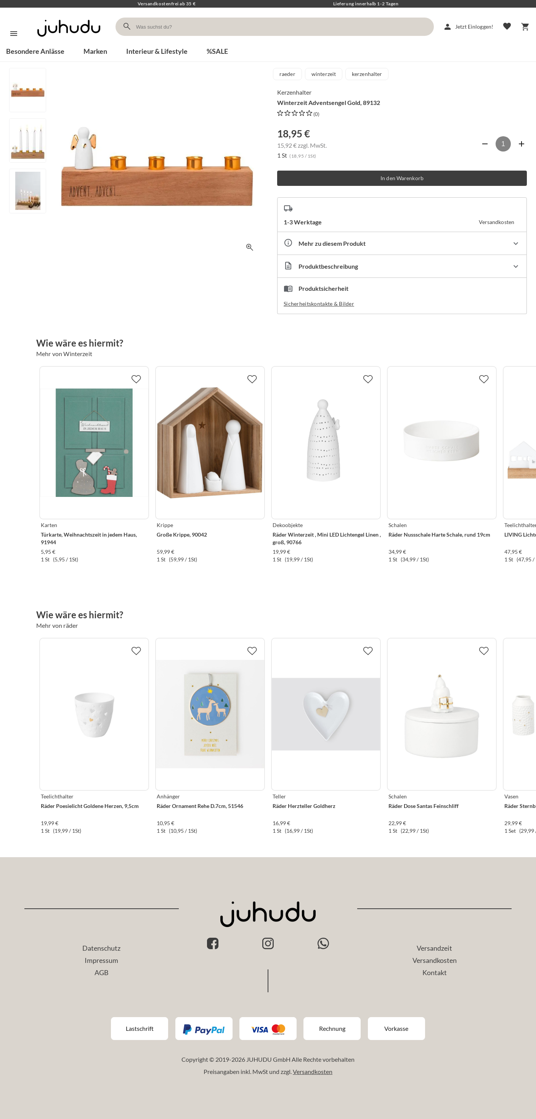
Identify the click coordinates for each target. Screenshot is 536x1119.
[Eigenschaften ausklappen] (402, 243)
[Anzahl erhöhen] (521, 144)
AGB (102, 972)
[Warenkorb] (525, 26)
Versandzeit (434, 948)
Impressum (101, 960)
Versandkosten (434, 960)
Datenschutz (101, 948)
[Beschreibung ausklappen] (402, 266)
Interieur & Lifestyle (157, 51)
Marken (95, 51)
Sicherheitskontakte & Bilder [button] (319, 303)
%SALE (217, 51)
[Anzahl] (503, 144)
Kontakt (434, 972)
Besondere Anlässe (35, 51)
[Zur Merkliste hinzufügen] (136, 379)
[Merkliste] (507, 27)
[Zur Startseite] (68, 43)
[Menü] (13, 33)
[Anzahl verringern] (485, 144)
